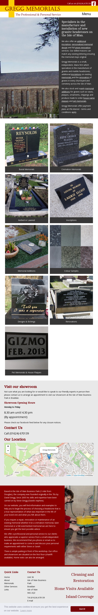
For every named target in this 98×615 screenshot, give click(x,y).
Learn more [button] (26, 610)
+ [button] (8, 447)
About (7, 580)
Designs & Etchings (26, 299)
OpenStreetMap (79, 475)
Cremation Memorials (71, 147)
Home (7, 577)
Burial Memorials (26, 147)
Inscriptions (71, 197)
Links (6, 589)
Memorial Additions (26, 248)
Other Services (10, 586)
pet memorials (79, 101)
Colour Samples (71, 248)
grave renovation (83, 47)
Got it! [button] (82, 609)
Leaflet (68, 475)
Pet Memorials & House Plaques (26, 350)
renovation (84, 77)
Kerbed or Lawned (26, 197)
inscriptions (76, 74)
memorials (67, 77)
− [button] (8, 451)
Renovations (71, 299)
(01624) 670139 (84, 3)
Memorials (9, 583)
